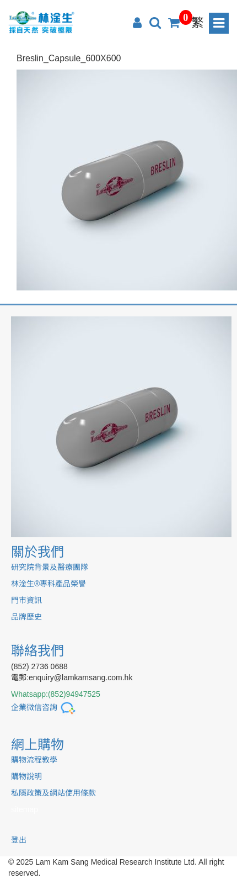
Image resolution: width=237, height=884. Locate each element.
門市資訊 (26, 600)
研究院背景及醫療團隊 (49, 567)
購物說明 (26, 776)
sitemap (24, 809)
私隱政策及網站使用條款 (53, 792)
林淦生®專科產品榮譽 (48, 583)
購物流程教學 (34, 759)
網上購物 (37, 744)
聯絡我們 (37, 650)
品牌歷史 (26, 616)
